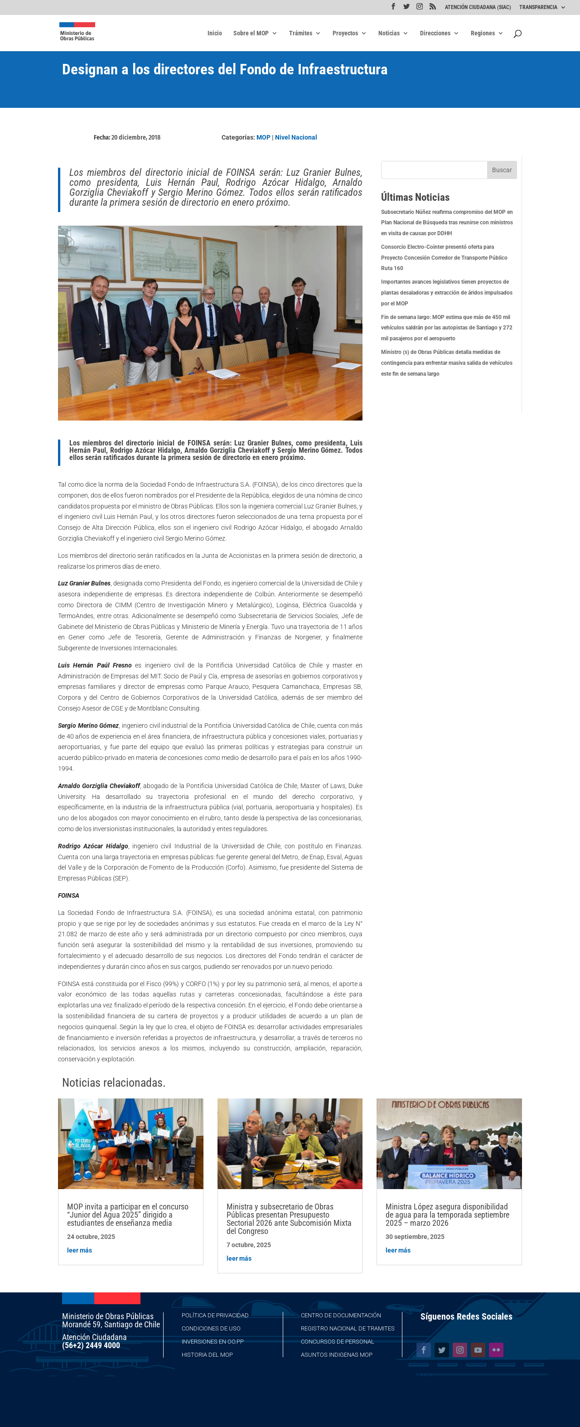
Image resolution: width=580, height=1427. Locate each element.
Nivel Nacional (296, 137)
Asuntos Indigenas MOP (336, 1354)
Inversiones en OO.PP (213, 1341)
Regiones (483, 33)
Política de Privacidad (215, 1315)
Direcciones (435, 33)
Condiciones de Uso (211, 1328)
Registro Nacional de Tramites (348, 1328)
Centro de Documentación (341, 1315)
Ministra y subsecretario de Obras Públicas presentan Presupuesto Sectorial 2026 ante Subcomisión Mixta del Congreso (289, 1219)
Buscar (502, 170)
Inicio (215, 33)
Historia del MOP (207, 1354)
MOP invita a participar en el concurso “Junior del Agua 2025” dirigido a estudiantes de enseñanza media (127, 1215)
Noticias (389, 33)
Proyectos (345, 33)
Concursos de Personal (337, 1341)
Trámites (300, 33)
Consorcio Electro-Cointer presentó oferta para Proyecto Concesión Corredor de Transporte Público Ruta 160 (444, 258)
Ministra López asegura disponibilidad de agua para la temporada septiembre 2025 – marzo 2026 (447, 1215)
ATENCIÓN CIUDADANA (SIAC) (478, 7)
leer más (79, 1250)
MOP (263, 137)
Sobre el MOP (251, 33)
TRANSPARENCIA (538, 7)
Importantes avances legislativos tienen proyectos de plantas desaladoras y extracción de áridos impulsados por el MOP (446, 293)
